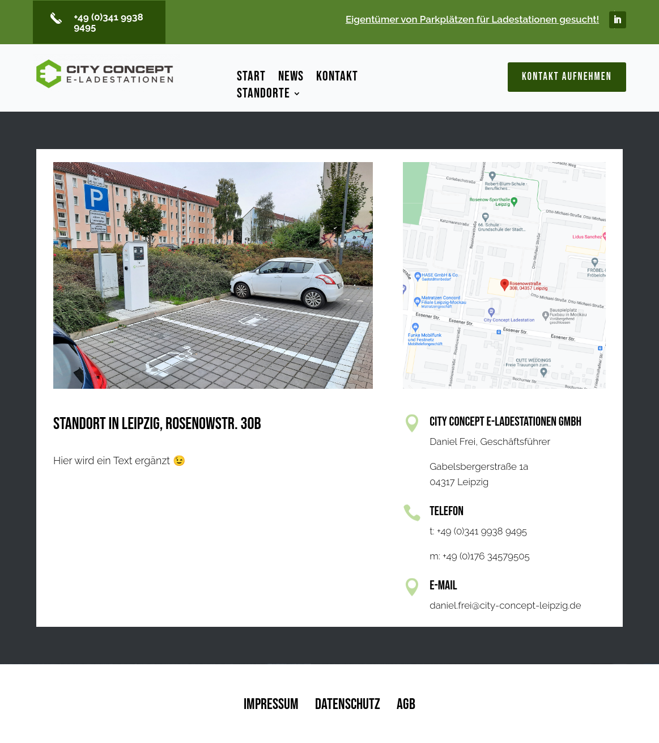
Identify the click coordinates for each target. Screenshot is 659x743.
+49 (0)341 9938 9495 (108, 21)
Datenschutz (347, 704)
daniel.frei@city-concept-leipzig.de (505, 605)
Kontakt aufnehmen (567, 76)
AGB (406, 704)
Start (251, 78)
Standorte (263, 95)
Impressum (271, 704)
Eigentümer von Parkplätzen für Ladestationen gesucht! (472, 19)
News (291, 78)
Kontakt (337, 78)
